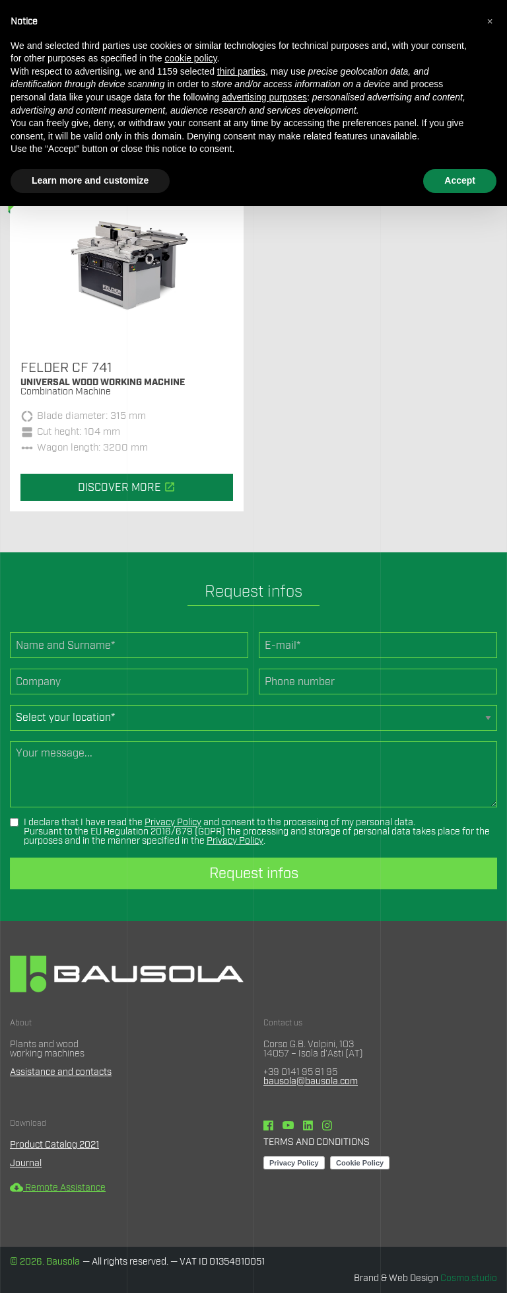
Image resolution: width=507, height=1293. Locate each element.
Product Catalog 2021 (54, 1145)
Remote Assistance (58, 1188)
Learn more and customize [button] (90, 180)
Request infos (253, 873)
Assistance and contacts (61, 1072)
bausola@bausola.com (310, 1081)
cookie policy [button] (190, 58)
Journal (26, 1163)
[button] (489, 21)
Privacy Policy (173, 822)
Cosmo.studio (468, 1278)
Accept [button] (459, 180)
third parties (241, 71)
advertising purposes (264, 97)
